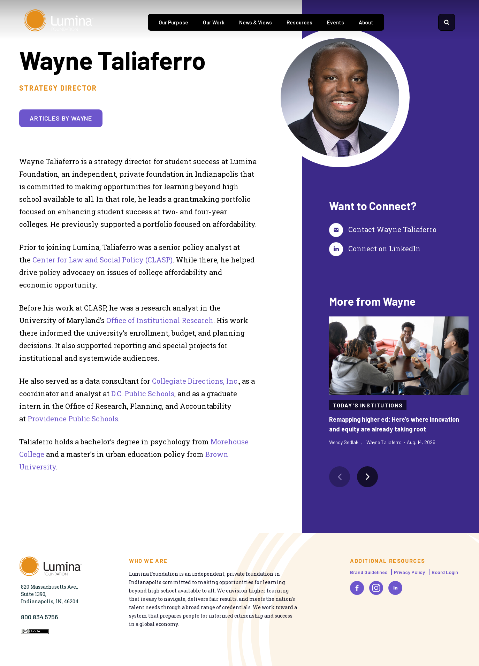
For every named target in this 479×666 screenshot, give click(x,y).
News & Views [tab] (255, 22)
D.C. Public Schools (142, 393)
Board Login (445, 572)
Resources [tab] (299, 22)
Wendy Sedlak (343, 442)
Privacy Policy (409, 572)
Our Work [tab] (214, 22)
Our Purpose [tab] (173, 22)
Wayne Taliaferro (384, 442)
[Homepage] (59, 22)
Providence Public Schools (73, 418)
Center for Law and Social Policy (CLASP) (102, 259)
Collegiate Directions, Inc (194, 380)
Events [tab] (335, 22)
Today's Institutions (368, 405)
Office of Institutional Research (159, 320)
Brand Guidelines (368, 572)
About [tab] (366, 22)
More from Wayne (372, 301)
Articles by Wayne (61, 118)
